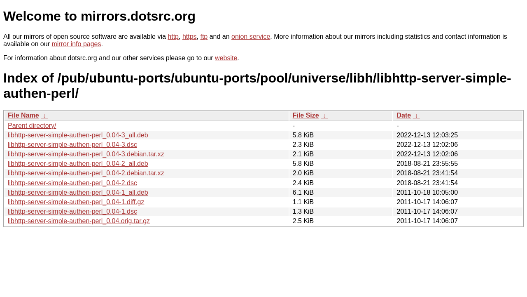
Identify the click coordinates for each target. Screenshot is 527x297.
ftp (204, 36)
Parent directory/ (32, 125)
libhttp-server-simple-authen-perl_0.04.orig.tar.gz (79, 220)
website (226, 57)
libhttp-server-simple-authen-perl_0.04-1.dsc (72, 211)
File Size (306, 115)
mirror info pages (76, 43)
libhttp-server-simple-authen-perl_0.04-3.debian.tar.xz (86, 154)
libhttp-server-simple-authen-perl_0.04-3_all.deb (78, 135)
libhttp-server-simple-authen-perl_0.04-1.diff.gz (76, 201)
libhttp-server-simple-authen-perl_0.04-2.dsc (72, 182)
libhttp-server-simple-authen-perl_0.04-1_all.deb (78, 192)
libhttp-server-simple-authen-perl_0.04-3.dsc (72, 144)
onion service (250, 36)
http (173, 36)
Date (403, 115)
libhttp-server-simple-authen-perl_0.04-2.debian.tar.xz (86, 173)
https (189, 36)
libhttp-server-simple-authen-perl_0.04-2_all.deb (78, 163)
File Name (23, 115)
